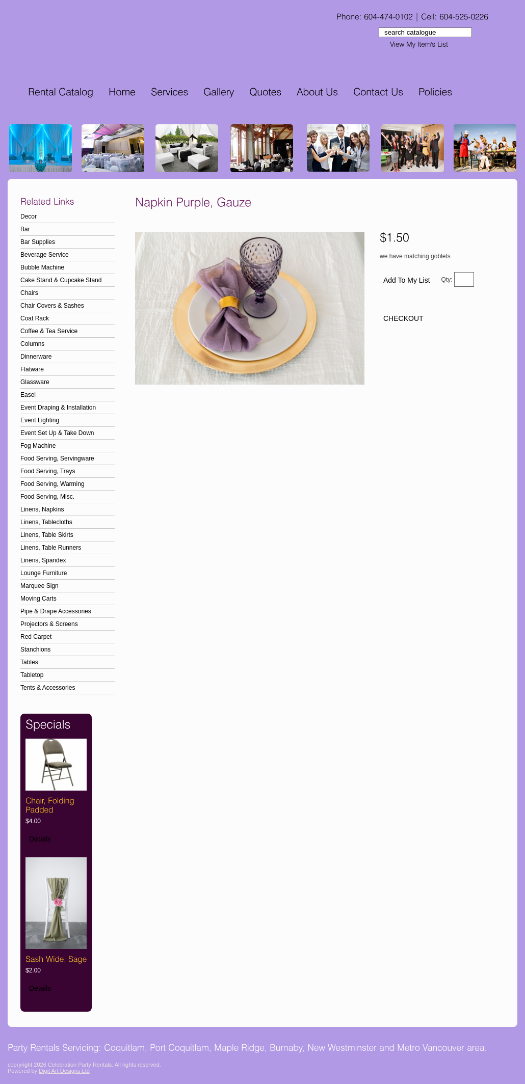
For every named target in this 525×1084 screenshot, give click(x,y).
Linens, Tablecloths (46, 522)
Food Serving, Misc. (47, 496)
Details (40, 839)
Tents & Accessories (47, 687)
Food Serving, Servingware (57, 458)
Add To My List (406, 280)
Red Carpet (35, 636)
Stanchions (35, 649)
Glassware (34, 382)
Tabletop (31, 675)
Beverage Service (44, 254)
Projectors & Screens (49, 624)
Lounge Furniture (43, 573)
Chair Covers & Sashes (52, 305)
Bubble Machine (42, 267)
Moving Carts (38, 598)
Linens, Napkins (42, 509)
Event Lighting (39, 420)
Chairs (29, 292)
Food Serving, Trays (47, 471)
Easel (28, 394)
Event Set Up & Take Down (57, 433)
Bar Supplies (37, 242)
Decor (28, 216)
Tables (29, 662)
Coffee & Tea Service (48, 331)
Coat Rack (34, 318)
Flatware (32, 369)
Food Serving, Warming (52, 483)
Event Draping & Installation (58, 407)
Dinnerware (35, 356)
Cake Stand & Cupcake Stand (60, 280)
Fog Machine (38, 445)
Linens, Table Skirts (46, 534)
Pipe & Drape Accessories (55, 611)
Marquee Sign (39, 585)
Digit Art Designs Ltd (64, 1071)
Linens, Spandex (43, 560)
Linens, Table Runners (50, 547)
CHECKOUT (403, 318)
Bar (25, 229)
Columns (32, 343)
